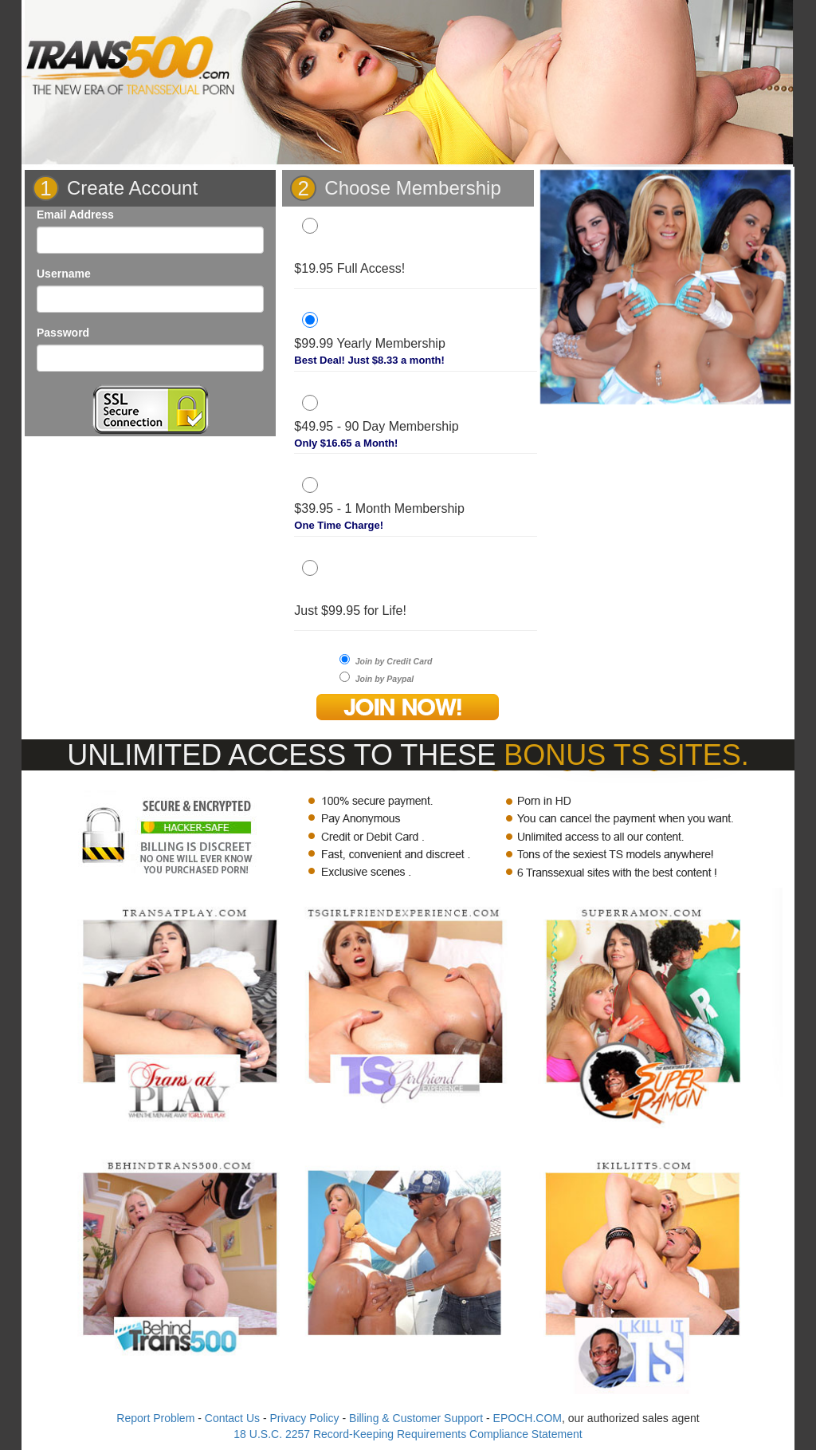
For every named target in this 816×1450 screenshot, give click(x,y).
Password (63, 332)
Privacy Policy (304, 1418)
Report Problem (155, 1418)
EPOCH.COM (527, 1418)
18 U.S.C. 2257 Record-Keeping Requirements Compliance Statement (407, 1434)
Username (64, 273)
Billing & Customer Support (416, 1418)
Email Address (75, 214)
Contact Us (232, 1418)
